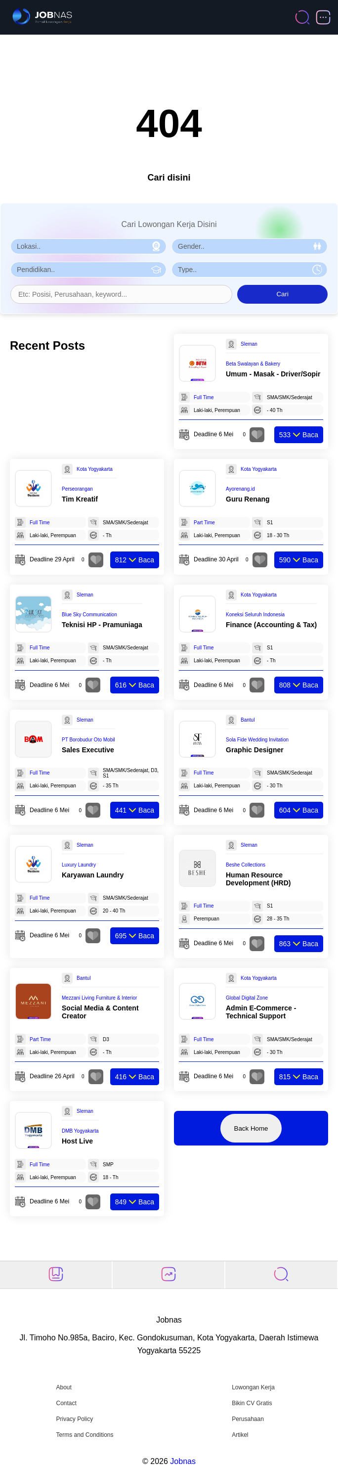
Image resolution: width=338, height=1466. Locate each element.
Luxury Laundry (79, 865)
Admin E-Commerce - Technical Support (261, 1012)
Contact (66, 1403)
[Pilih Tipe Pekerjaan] (249, 269)
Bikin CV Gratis (252, 1403)
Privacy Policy (74, 1419)
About (63, 1387)
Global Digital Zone (247, 998)
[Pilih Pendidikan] (88, 269)
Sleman (249, 344)
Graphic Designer (255, 750)
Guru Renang (248, 499)
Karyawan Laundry (93, 875)
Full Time (204, 397)
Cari (282, 294)
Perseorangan (77, 489)
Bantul (247, 720)
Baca (298, 435)
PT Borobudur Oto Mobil (88, 739)
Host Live (77, 1141)
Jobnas (183, 1461)
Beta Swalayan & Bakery (253, 363)
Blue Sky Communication (89, 614)
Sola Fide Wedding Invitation (257, 739)
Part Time (204, 522)
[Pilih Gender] (249, 246)
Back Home (251, 1128)
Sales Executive (88, 750)
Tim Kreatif (80, 499)
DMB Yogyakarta (80, 1131)
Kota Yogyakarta (95, 469)
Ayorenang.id (240, 489)
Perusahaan (248, 1419)
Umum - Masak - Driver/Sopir (273, 374)
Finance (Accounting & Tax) (271, 625)
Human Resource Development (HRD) (258, 879)
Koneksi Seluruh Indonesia (255, 614)
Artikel (240, 1434)
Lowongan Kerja (253, 1387)
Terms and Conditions (84, 1434)
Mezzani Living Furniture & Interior (99, 998)
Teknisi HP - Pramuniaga (102, 625)
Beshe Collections (245, 865)
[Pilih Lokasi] (88, 246)
